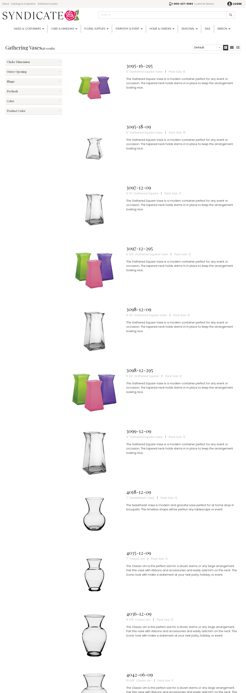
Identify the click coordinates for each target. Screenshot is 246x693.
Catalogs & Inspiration (23, 3)
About (5, 3)
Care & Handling (62, 29)
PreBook (12, 91)
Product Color (16, 111)
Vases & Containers (27, 29)
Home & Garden (160, 29)
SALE (207, 29)
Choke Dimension (18, 62)
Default (199, 47)
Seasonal (187, 29)
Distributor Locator (48, 3)
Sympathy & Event (127, 29)
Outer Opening (17, 72)
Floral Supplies (94, 29)
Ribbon (222, 29)
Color (10, 101)
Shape (11, 81)
